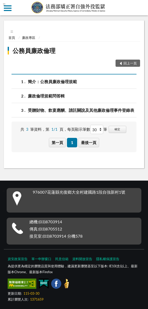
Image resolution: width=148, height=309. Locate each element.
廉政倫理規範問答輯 (46, 96)
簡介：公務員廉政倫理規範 (52, 81)
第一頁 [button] (57, 142)
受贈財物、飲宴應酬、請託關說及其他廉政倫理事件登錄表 (81, 110)
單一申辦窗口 (41, 259)
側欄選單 (8, 8)
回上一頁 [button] (130, 63)
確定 (117, 129)
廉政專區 (28, 38)
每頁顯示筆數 (78, 129)
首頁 (11, 38)
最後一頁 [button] (88, 142)
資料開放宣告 (82, 259)
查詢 (140, 7)
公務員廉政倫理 (34, 50)
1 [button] (72, 142)
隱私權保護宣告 (107, 259)
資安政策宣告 (18, 259)
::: (4, 4)
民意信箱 (62, 259)
